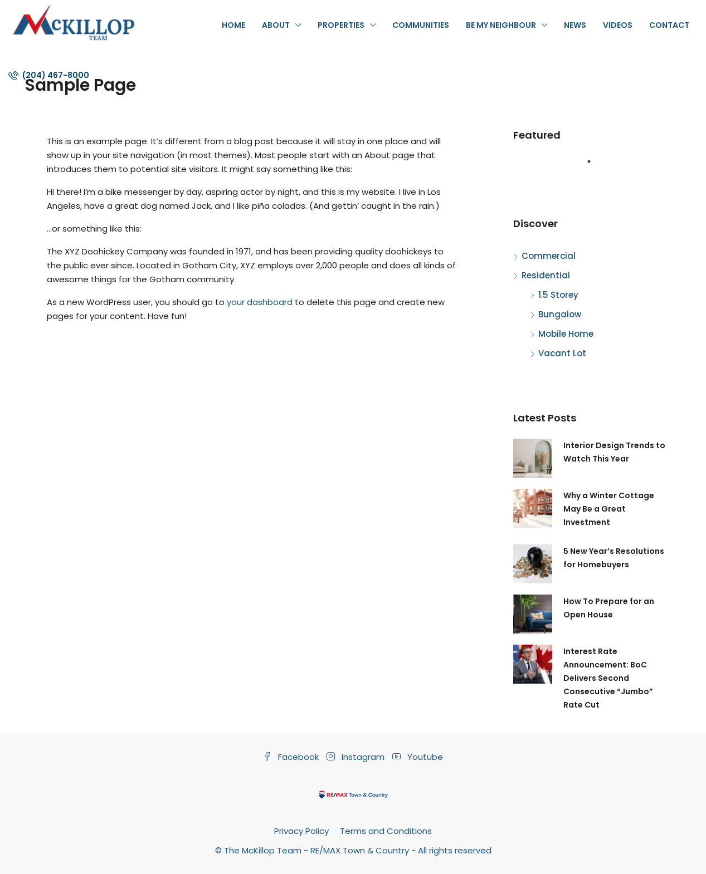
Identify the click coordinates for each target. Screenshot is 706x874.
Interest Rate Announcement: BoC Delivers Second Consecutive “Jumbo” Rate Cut (608, 678)
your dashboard (260, 302)
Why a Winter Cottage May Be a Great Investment (608, 509)
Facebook (292, 757)
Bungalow (559, 314)
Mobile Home (565, 334)
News (575, 25)
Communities (420, 25)
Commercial (549, 256)
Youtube (417, 757)
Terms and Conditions (386, 831)
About (276, 25)
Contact (669, 25)
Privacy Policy (301, 831)
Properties (341, 25)
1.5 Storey (558, 295)
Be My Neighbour (501, 25)
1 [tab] (594, 165)
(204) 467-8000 (48, 75)
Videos (617, 25)
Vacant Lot (562, 353)
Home (233, 25)
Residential (546, 275)
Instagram (357, 757)
